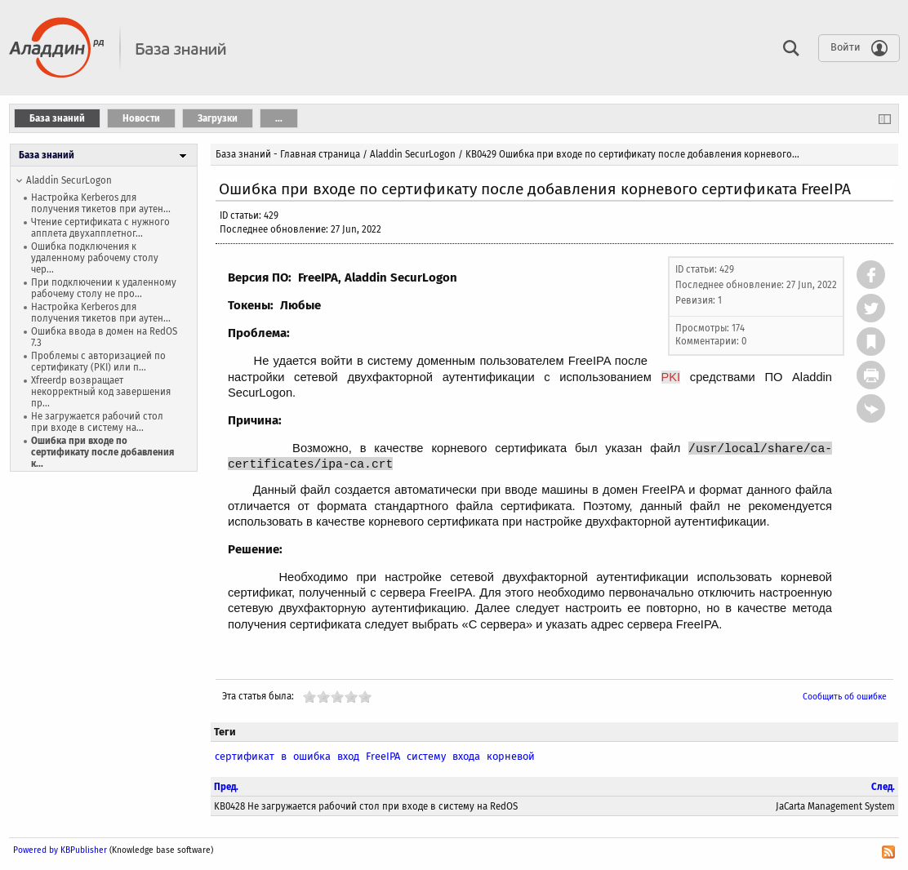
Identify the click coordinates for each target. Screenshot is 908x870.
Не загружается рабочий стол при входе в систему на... (97, 422)
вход (348, 756)
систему (426, 756)
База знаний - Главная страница (288, 154)
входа (466, 756)
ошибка (312, 756)
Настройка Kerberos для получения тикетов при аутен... (101, 203)
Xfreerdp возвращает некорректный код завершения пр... (101, 392)
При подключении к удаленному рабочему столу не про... (103, 288)
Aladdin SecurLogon (69, 180)
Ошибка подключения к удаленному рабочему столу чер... (94, 258)
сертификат (244, 756)
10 (365, 696)
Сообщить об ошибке (845, 696)
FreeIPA (383, 756)
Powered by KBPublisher (60, 850)
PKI (671, 377)
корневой (511, 756)
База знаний (46, 155)
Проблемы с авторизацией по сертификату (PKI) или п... (98, 361)
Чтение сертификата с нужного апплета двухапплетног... (100, 227)
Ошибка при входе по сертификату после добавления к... (102, 452)
